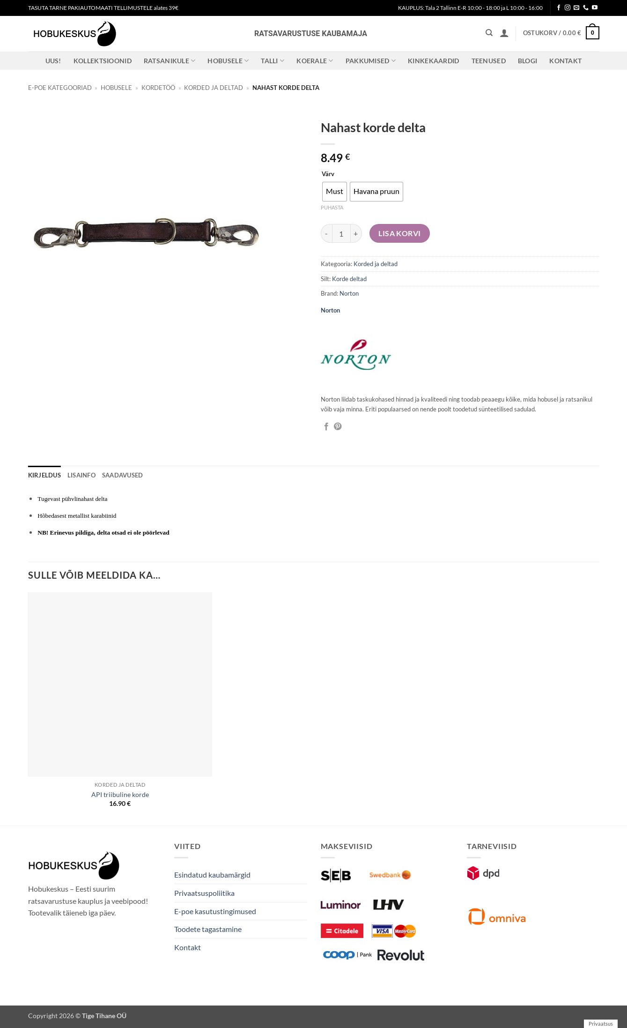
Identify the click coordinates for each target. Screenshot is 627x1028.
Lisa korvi (399, 233)
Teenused (489, 61)
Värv (328, 174)
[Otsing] (489, 33)
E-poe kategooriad (60, 87)
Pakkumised (371, 60)
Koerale (314, 60)
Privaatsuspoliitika (204, 892)
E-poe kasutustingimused (215, 911)
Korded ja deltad (213, 87)
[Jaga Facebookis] (326, 427)
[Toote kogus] (341, 233)
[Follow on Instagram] (567, 8)
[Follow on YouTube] (594, 8)
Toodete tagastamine (208, 928)
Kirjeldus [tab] (44, 475)
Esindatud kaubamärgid (212, 874)
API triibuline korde (120, 794)
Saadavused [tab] (122, 475)
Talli (272, 60)
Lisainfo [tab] (81, 475)
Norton (349, 293)
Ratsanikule (170, 60)
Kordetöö (158, 87)
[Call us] (586, 8)
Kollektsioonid (103, 61)
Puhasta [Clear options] (332, 207)
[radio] (335, 191)
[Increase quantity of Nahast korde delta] (356, 233)
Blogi (527, 61)
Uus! (53, 61)
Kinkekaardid (433, 61)
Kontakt (565, 61)
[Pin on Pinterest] (337, 427)
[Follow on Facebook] (558, 8)
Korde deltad (349, 279)
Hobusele (228, 60)
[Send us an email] (576, 8)
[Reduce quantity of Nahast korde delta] (326, 233)
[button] (504, 32)
